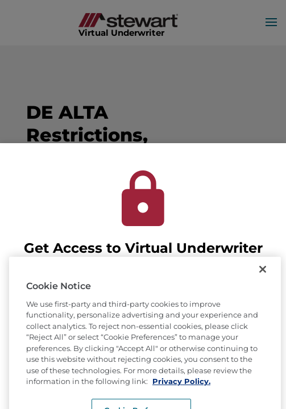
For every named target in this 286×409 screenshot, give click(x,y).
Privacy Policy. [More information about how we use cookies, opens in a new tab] (181, 390)
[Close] (262, 277)
